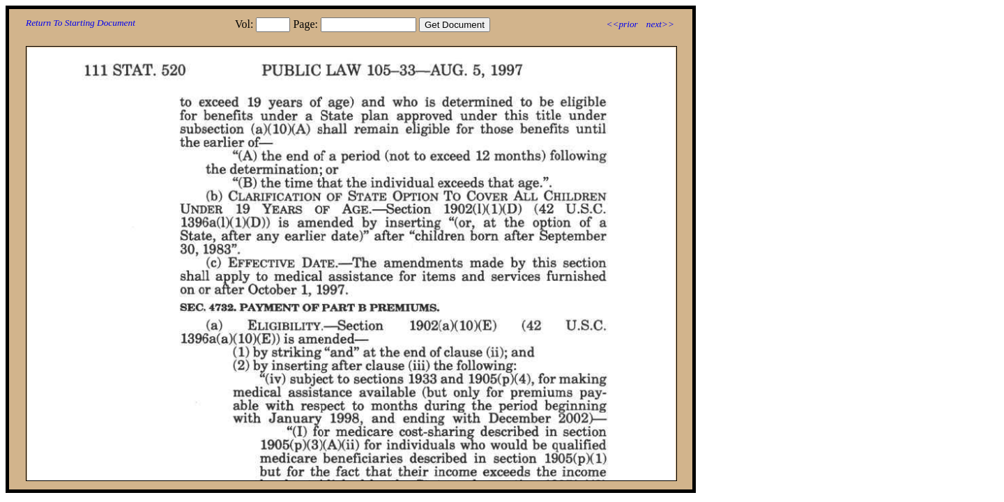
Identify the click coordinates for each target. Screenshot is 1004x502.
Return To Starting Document (80, 22)
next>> (660, 24)
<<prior (621, 24)
